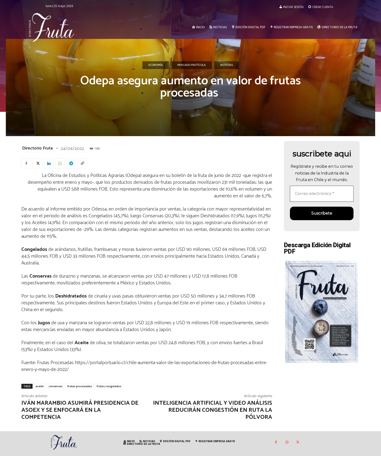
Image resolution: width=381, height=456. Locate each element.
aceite (39, 386)
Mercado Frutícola (191, 65)
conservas (55, 386)
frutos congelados (109, 386)
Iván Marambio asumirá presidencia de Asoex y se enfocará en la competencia (80, 410)
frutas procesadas (79, 386)
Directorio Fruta (37, 148)
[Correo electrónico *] (322, 194)
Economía (155, 65)
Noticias (226, 65)
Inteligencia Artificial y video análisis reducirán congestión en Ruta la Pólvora (212, 410)
